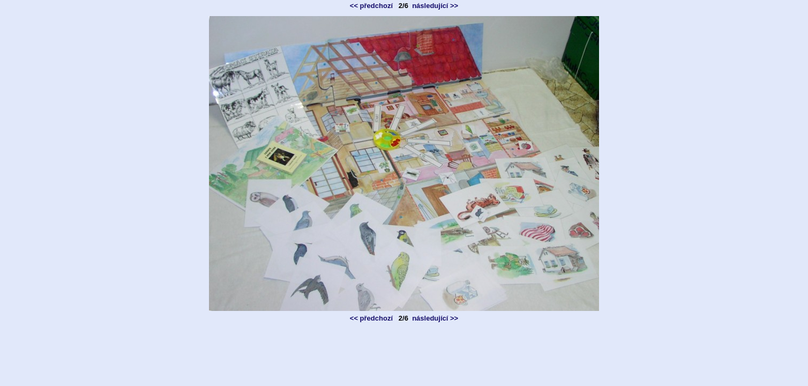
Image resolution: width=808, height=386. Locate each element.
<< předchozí (371, 6)
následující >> (435, 6)
